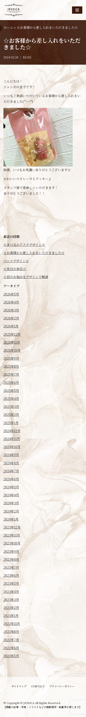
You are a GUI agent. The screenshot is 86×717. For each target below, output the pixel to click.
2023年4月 (11, 591)
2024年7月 (11, 471)
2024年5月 (11, 487)
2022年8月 (11, 631)
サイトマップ (18, 686)
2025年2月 (11, 414)
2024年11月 (11, 438)
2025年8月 (11, 366)
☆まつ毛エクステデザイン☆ (24, 244)
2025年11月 (11, 342)
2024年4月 (11, 495)
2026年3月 (11, 310)
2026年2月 (11, 318)
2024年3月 (11, 503)
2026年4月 (11, 302)
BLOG (27, 57)
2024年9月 (11, 454)
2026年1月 (11, 326)
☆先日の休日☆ (14, 268)
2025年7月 (11, 374)
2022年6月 (11, 647)
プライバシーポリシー (62, 686)
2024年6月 (11, 479)
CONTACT (38, 686)
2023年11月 (11, 535)
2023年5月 (11, 583)
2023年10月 (11, 543)
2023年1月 (11, 615)
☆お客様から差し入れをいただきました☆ (33, 252)
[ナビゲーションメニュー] (77, 10)
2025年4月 (11, 398)
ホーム (8, 27)
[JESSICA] (13, 10)
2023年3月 (11, 599)
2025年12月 (11, 334)
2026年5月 (11, 294)
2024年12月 (11, 430)
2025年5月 (11, 390)
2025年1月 (11, 422)
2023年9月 (11, 551)
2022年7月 (11, 639)
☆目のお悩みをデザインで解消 (25, 276)
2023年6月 (11, 575)
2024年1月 (11, 519)
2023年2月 (11, 607)
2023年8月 (11, 559)
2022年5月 (11, 655)
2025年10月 (11, 350)
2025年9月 (11, 358)
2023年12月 (11, 527)
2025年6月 (11, 382)
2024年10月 (11, 446)
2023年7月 (11, 567)
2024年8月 (11, 463)
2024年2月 (11, 511)
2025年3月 (11, 406)
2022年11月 (11, 623)
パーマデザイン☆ (16, 260)
